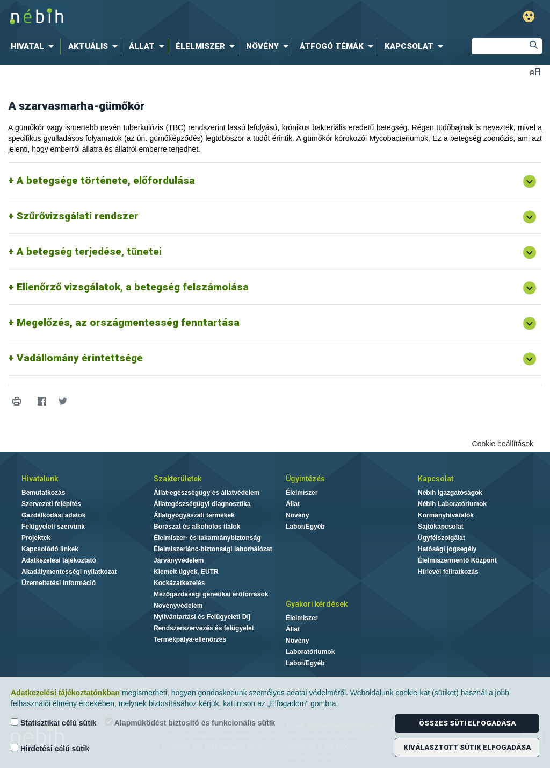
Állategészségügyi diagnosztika (202, 504)
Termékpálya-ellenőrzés (190, 639)
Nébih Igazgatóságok (450, 492)
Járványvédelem (179, 560)
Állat (293, 504)
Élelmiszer (301, 492)
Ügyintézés (305, 478)
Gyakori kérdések (317, 604)
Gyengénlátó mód (528, 16)
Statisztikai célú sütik (54, 722)
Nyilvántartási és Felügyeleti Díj (202, 617)
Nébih (163, 17)
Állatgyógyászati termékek (194, 515)
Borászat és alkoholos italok (197, 526)
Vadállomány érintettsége (80, 358)
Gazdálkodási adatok (53, 515)
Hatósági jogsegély (447, 549)
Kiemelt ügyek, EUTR (186, 571)
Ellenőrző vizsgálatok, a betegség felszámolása (133, 287)
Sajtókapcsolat (441, 526)
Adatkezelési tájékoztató (58, 560)
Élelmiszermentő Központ (457, 560)
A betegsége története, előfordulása (106, 180)
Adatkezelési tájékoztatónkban (65, 692)
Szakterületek (177, 478)
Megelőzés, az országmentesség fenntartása (128, 322)
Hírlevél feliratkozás (448, 571)
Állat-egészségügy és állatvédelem (206, 492)
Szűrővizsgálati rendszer (78, 216)
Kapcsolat (435, 478)
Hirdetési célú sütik (50, 748)
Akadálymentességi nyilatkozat (69, 571)
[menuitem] (34, 46)
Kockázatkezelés (179, 583)
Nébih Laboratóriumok (452, 504)
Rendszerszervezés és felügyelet (204, 628)
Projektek (35, 538)
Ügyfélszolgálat (441, 538)
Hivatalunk (39, 478)
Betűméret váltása (535, 71)
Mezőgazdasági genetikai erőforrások (211, 594)
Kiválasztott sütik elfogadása (467, 747)
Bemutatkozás (43, 492)
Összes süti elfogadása (467, 723)
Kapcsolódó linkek (49, 549)
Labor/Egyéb (305, 526)
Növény (297, 515)
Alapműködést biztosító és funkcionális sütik (190, 722)
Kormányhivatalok (446, 515)
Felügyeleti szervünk (53, 526)
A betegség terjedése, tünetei (89, 251)
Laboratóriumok (310, 652)
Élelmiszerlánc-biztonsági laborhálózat (213, 549)
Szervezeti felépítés (51, 504)
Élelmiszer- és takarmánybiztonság (207, 538)
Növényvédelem (178, 605)
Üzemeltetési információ (58, 583)
